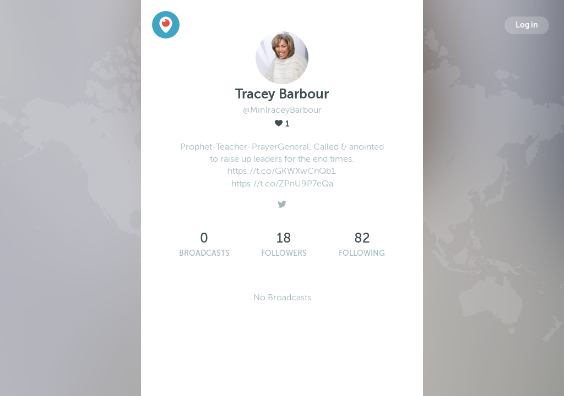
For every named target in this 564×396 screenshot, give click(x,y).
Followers (284, 253)
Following (362, 253)
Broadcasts (204, 253)
